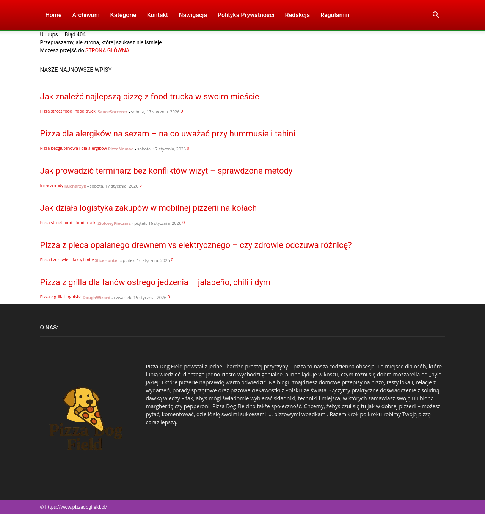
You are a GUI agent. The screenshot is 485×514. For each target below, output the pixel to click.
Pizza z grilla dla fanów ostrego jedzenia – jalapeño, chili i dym (155, 282)
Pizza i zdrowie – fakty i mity (67, 259)
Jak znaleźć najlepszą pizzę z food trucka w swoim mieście (149, 96)
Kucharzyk (75, 186)
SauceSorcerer (113, 111)
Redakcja (297, 15)
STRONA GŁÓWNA (107, 50)
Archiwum (85, 15)
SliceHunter (107, 260)
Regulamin (334, 15)
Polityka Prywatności (246, 15)
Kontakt (157, 15)
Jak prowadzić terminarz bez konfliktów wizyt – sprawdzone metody (166, 171)
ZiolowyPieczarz (114, 223)
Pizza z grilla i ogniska (61, 296)
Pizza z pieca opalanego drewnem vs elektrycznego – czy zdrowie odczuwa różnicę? (196, 245)
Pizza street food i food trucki (68, 111)
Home (54, 15)
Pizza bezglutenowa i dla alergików (73, 148)
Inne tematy (51, 185)
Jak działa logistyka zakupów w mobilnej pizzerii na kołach (148, 208)
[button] (436, 15)
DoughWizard (97, 297)
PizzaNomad (121, 149)
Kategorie (123, 15)
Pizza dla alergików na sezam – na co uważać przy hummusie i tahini (167, 133)
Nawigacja (193, 15)
